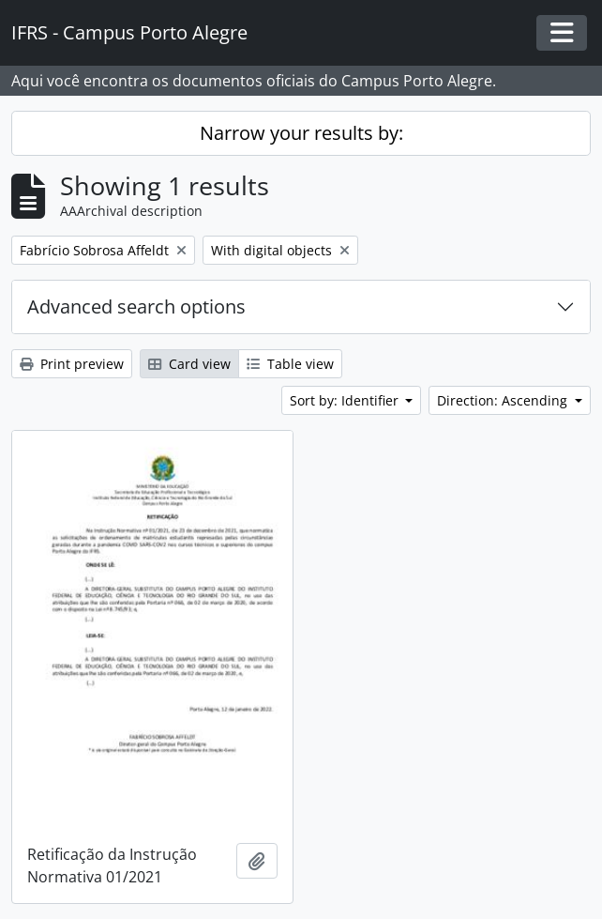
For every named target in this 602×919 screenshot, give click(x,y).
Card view (189, 364)
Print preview (72, 364)
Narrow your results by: (301, 133)
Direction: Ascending (504, 400)
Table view (290, 364)
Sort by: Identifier (346, 400)
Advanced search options (136, 306)
